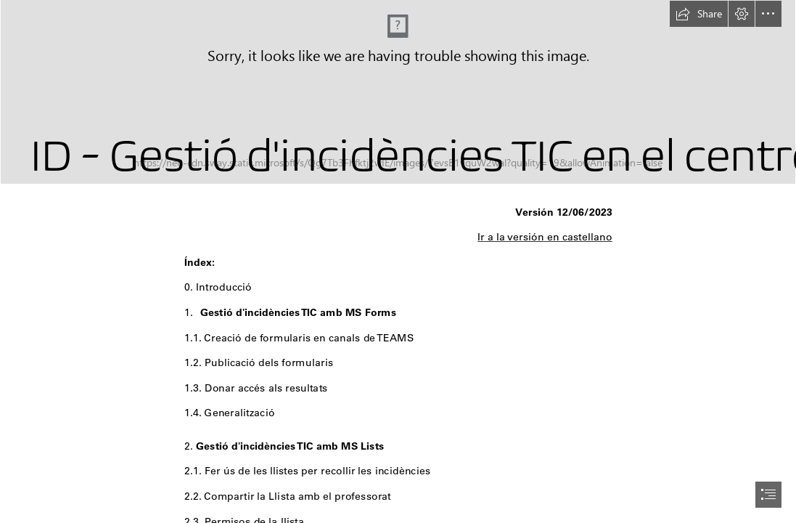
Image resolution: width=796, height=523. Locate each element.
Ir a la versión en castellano (544, 236)
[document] (398, 261)
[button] (699, 14)
